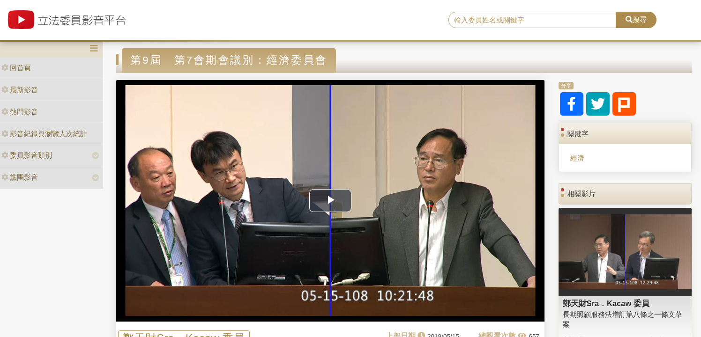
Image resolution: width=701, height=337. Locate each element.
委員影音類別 (26, 155)
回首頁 (16, 68)
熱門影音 (19, 112)
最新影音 (19, 90)
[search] (532, 20)
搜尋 (636, 19)
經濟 (577, 158)
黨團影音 (19, 177)
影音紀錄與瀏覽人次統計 (44, 134)
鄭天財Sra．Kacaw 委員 (606, 303)
